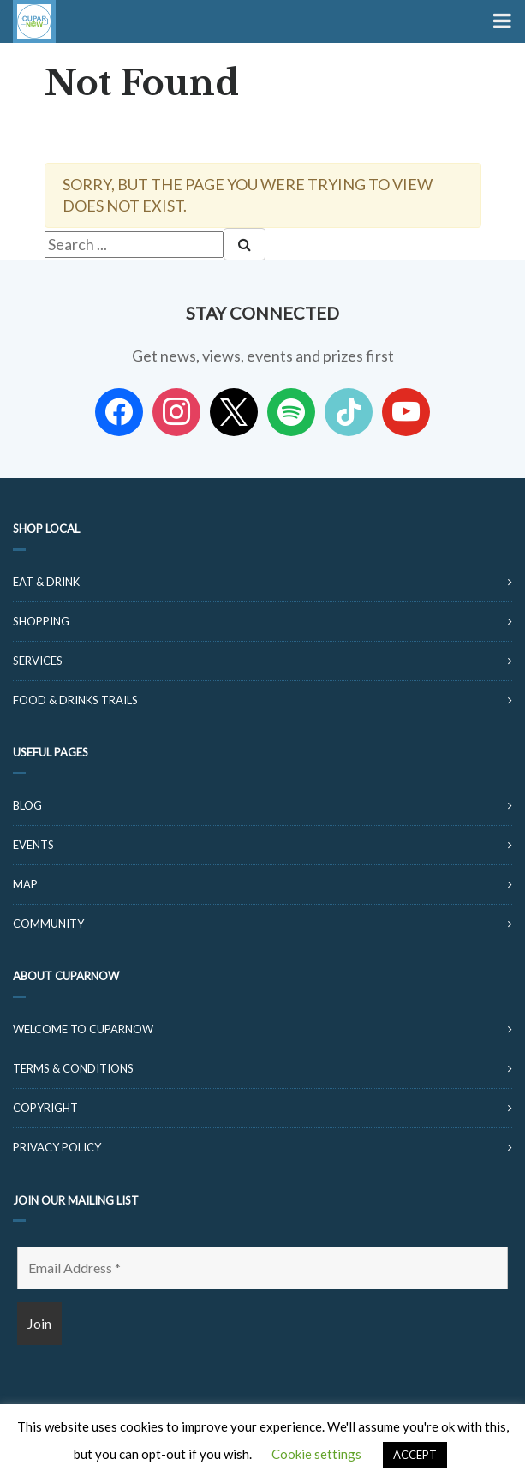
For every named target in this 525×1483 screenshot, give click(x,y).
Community (48, 923)
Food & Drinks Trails (75, 700)
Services (38, 660)
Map (25, 884)
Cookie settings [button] (316, 1454)
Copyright (45, 1108)
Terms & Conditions (73, 1068)
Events (33, 845)
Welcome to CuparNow (83, 1029)
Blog (27, 805)
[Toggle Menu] (500, 21)
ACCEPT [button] (415, 1455)
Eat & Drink (46, 582)
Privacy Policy (57, 1147)
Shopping (41, 621)
